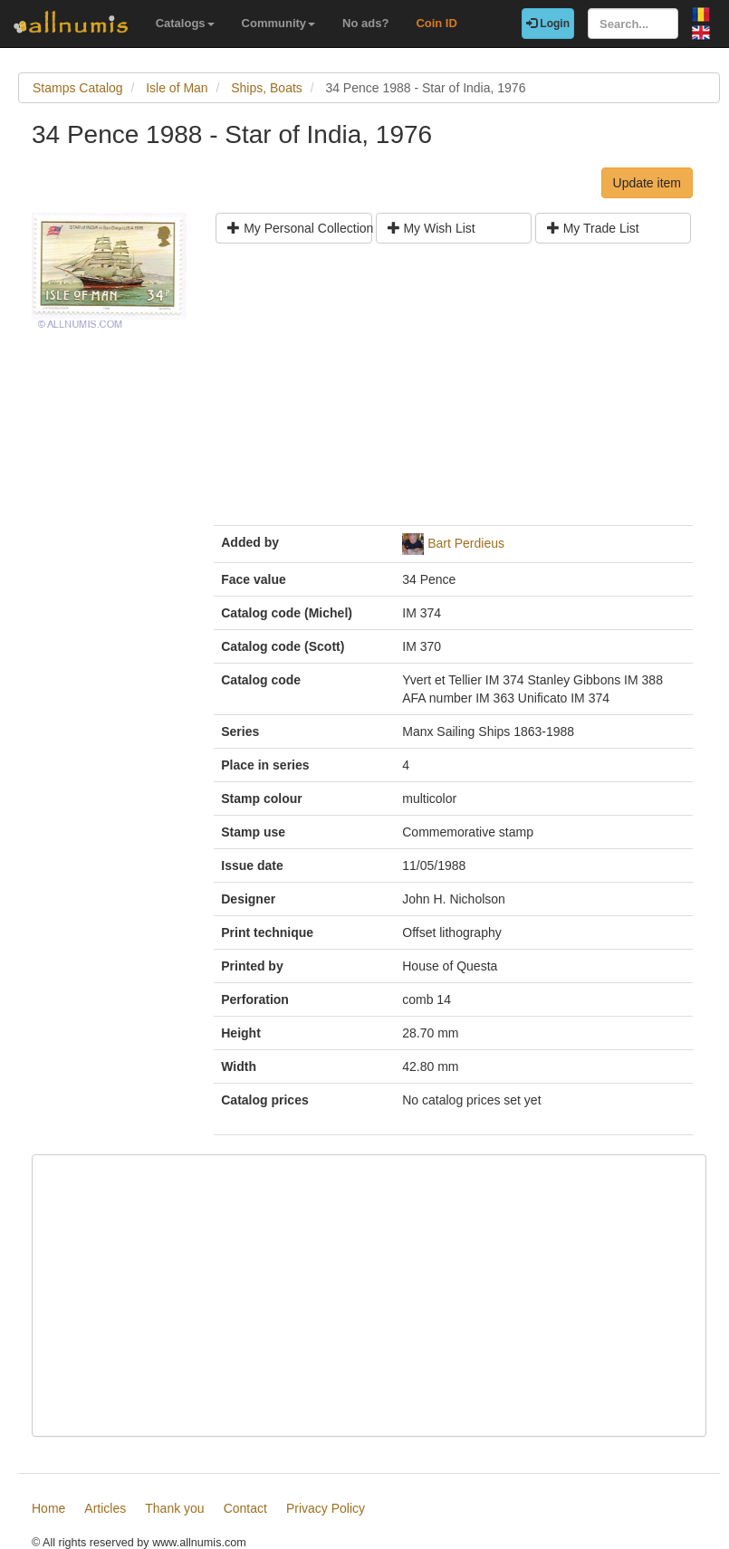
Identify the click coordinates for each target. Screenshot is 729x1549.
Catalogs (185, 23)
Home (48, 1508)
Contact (245, 1508)
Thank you (174, 1508)
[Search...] (633, 23)
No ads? (365, 23)
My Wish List (431, 228)
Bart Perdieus (465, 543)
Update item (647, 183)
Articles (105, 1508)
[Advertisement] (453, 391)
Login (548, 23)
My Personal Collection (299, 228)
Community (279, 23)
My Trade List (593, 228)
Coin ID (436, 23)
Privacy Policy (325, 1508)
